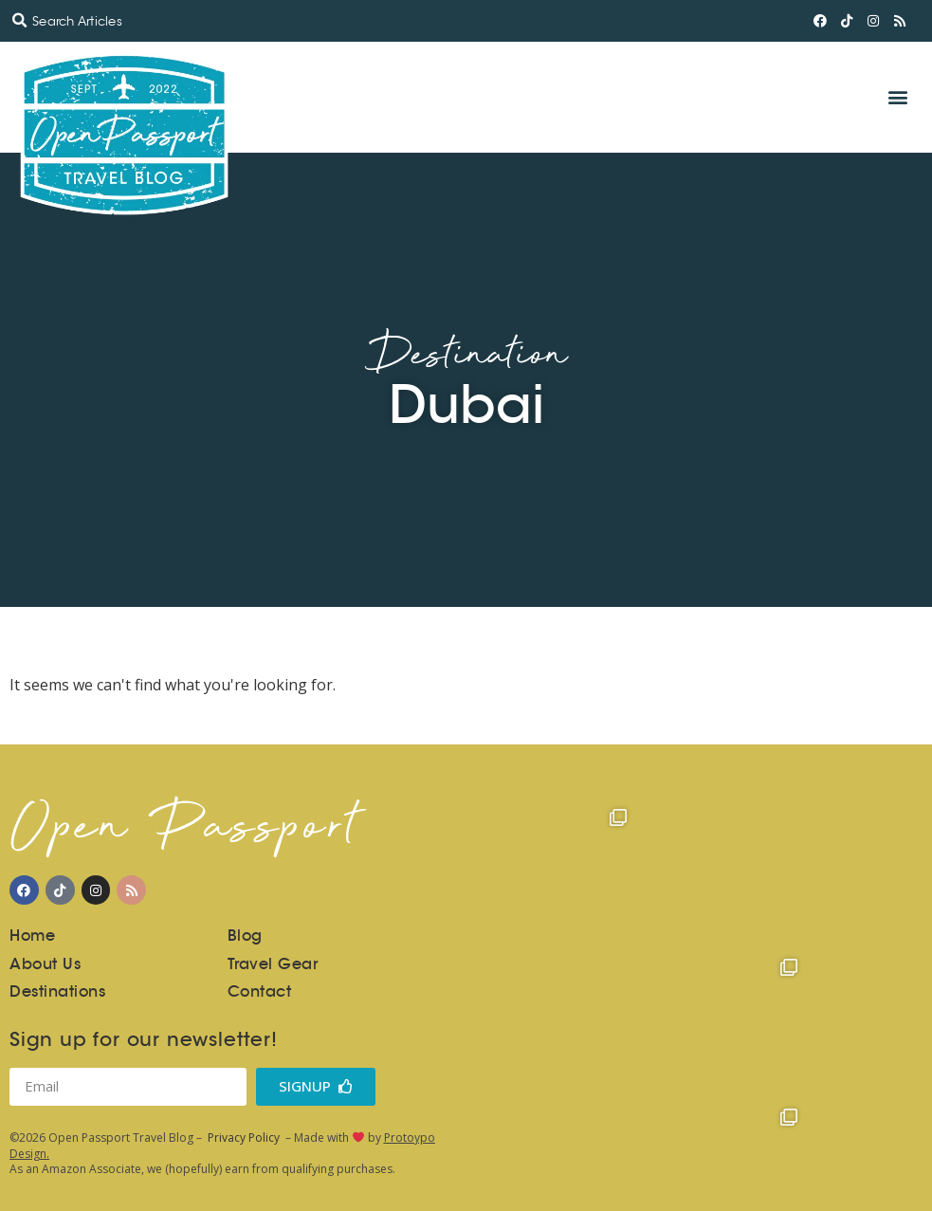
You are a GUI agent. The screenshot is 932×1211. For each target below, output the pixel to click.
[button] (18, 20)
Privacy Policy (244, 1137)
